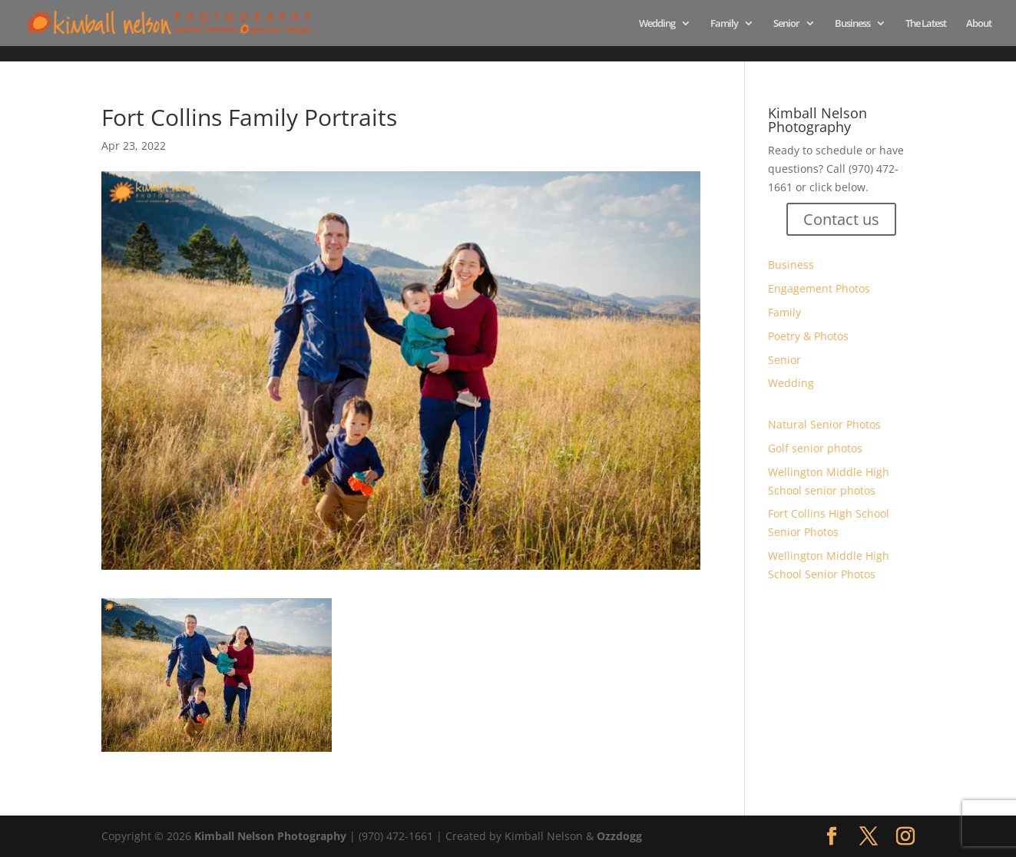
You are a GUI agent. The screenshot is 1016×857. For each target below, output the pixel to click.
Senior (786, 24)
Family (724, 24)
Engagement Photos (819, 288)
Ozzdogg (619, 836)
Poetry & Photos (808, 336)
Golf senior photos (815, 448)
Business (852, 24)
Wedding (657, 24)
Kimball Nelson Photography (270, 836)
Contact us (841, 219)
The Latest (925, 24)
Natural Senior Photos (824, 424)
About (978, 24)
